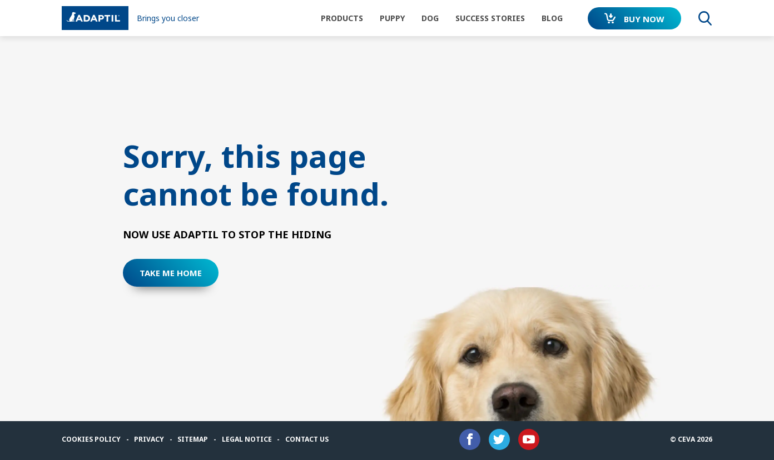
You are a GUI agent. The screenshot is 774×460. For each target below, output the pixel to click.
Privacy (149, 439)
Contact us (307, 439)
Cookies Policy (91, 439)
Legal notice (247, 439)
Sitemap (192, 439)
